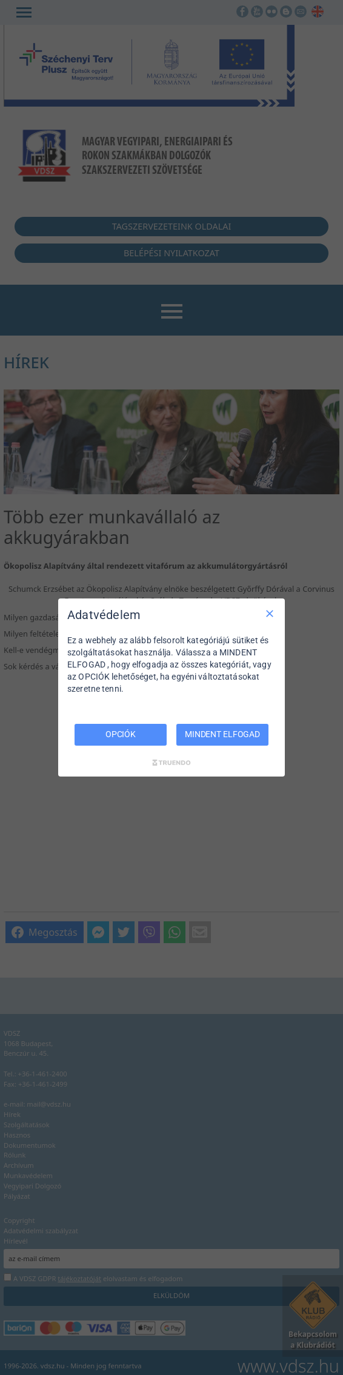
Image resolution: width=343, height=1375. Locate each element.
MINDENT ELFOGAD (222, 734)
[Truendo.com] (171, 762)
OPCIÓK (120, 734)
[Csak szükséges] (270, 613)
